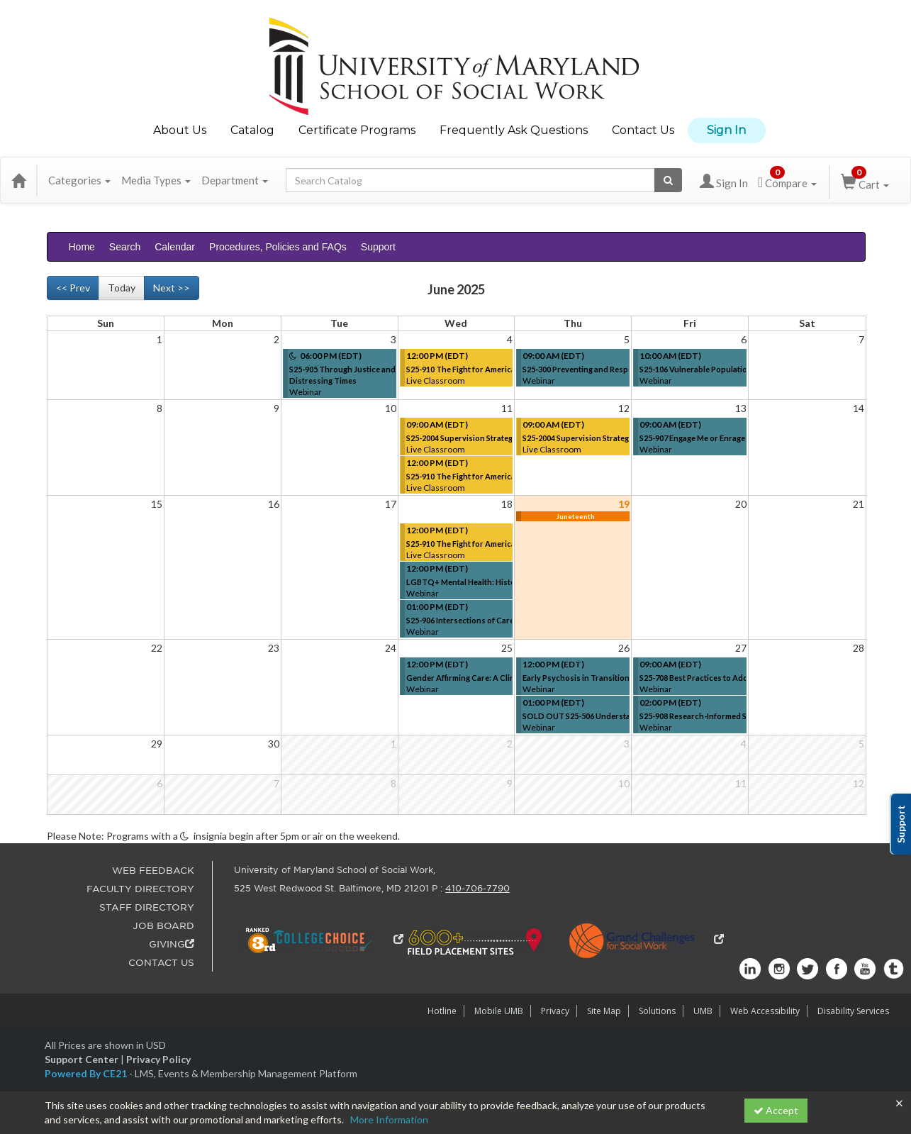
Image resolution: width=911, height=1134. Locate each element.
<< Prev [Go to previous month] (73, 288)
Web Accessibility (765, 1011)
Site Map (604, 1011)
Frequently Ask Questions (514, 130)
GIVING (171, 944)
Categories (79, 180)
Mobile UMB (498, 1011)
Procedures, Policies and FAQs (278, 246)
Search (124, 246)
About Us (179, 130)
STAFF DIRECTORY (146, 907)
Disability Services (853, 1011)
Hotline (442, 1011)
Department (234, 180)
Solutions (657, 1011)
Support (378, 246)
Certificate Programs (356, 130)
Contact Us (643, 130)
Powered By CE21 (87, 1073)
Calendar (175, 246)
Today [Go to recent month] (121, 288)
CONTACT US (161, 962)
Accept (776, 1110)
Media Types (156, 180)
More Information (389, 1119)
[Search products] (668, 180)
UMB (702, 1011)
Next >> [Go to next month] (171, 288)
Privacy (555, 1011)
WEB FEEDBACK (153, 870)
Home (82, 246)
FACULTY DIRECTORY (140, 889)
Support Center (81, 1059)
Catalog (252, 130)
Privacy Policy (158, 1059)
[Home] (18, 180)
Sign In (726, 130)
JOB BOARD (163, 926)
